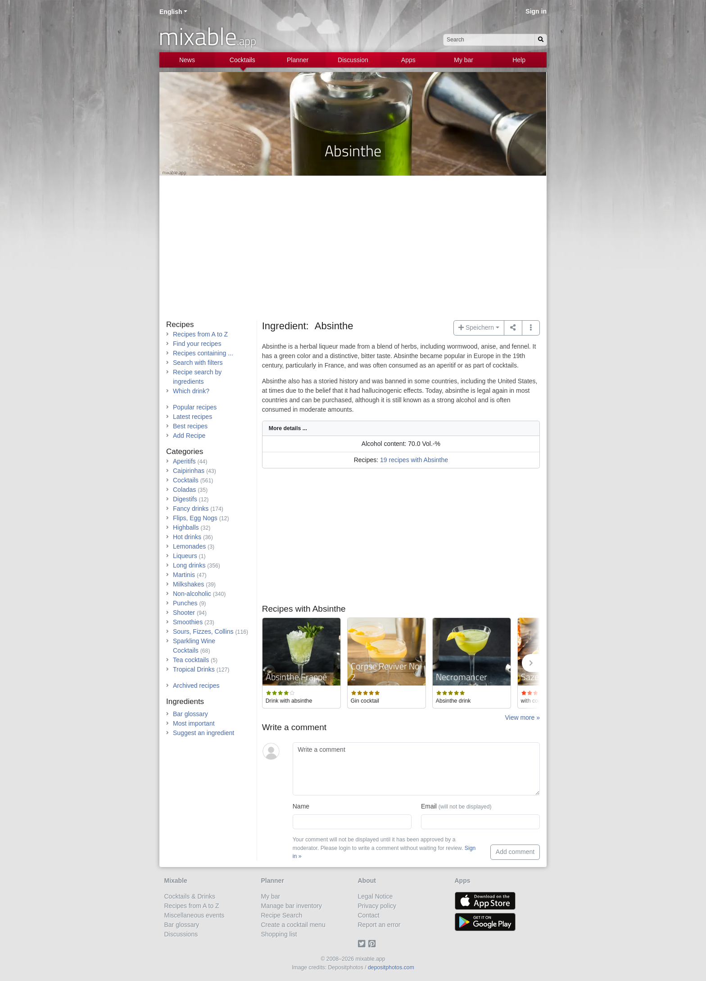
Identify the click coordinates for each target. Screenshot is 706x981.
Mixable (175, 880)
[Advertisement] (353, 253)
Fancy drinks (190, 508)
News (187, 60)
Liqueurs (185, 555)
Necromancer (461, 677)
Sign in (536, 11)
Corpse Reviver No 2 (385, 671)
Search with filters (197, 362)
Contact (369, 915)
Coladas (184, 489)
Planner (297, 60)
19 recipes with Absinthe (414, 459)
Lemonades (189, 546)
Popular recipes (195, 407)
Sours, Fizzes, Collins (203, 631)
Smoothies (188, 622)
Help (518, 60)
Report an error (379, 924)
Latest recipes (192, 416)
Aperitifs (184, 461)
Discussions (181, 934)
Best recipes (190, 426)
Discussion (353, 60)
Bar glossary (190, 714)
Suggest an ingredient (203, 732)
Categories (184, 451)
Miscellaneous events (194, 915)
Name (301, 806)
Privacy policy (377, 905)
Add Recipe (189, 435)
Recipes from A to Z (200, 334)
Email (456, 806)
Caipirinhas (188, 470)
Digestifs (185, 499)
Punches (185, 603)
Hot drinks (187, 536)
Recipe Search (282, 915)
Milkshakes (188, 584)
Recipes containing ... (203, 353)
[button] (531, 328)
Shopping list (279, 934)
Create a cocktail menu (293, 924)
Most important (194, 723)
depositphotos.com (391, 967)
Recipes (180, 324)
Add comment (515, 851)
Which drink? (191, 391)
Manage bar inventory (291, 905)
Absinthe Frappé (296, 677)
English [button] (170, 11)
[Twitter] (363, 943)
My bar (463, 60)
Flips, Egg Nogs (195, 518)
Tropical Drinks (194, 669)
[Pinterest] (373, 943)
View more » (522, 717)
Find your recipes (197, 343)
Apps (408, 60)
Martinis (184, 574)
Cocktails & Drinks (190, 896)
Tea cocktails (191, 659)
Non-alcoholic (192, 593)
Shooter (184, 612)
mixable (207, 36)
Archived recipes (196, 685)
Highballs (186, 527)
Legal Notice (375, 896)
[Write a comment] (416, 768)
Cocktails (242, 60)
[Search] (540, 40)
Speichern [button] (476, 327)
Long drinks (189, 565)
